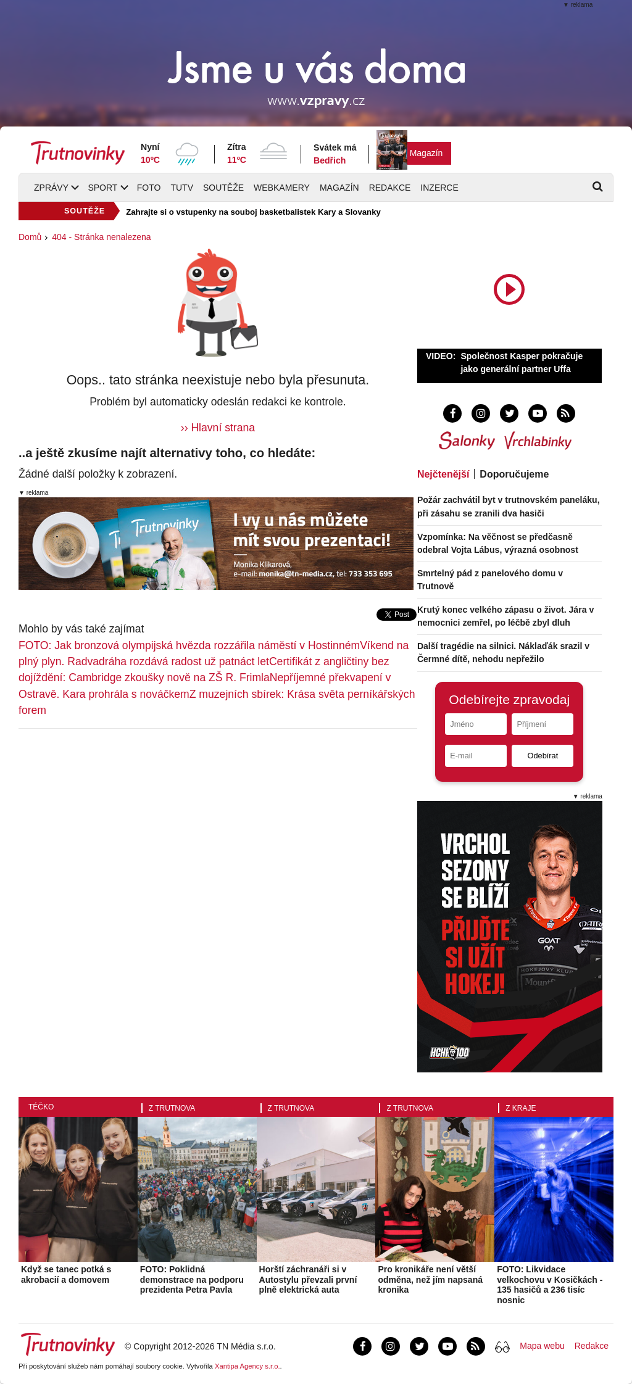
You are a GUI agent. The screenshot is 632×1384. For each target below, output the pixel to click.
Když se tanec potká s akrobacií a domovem (66, 1274)
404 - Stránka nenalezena (101, 237)
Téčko (41, 1107)
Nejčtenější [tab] (443, 474)
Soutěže (223, 188)
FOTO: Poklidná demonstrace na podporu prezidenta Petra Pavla (192, 1279)
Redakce (390, 188)
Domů (30, 237)
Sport (102, 188)
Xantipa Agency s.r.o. (247, 1366)
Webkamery (282, 188)
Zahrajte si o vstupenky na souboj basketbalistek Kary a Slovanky (253, 212)
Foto (149, 188)
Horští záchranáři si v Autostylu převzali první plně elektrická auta (308, 1279)
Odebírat (542, 755)
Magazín (426, 153)
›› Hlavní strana (218, 427)
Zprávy (51, 188)
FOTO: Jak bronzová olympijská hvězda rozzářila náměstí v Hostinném (189, 645)
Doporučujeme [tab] (514, 474)
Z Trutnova (172, 1108)
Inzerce (439, 188)
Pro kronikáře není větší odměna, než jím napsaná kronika (430, 1279)
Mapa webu (542, 1346)
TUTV (181, 188)
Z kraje (520, 1108)
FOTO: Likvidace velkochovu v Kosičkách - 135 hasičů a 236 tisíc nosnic (549, 1284)
